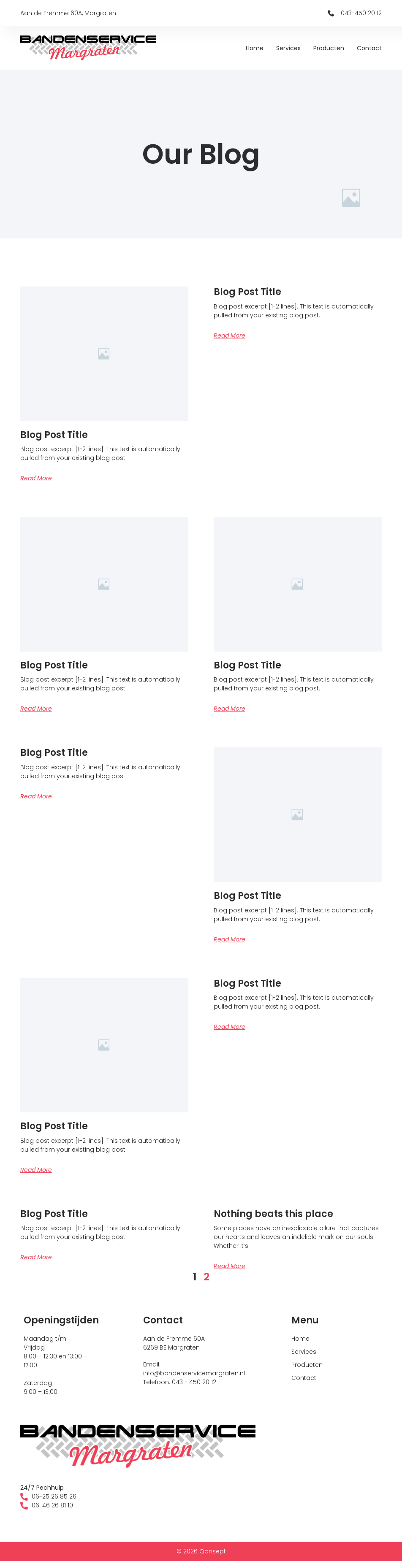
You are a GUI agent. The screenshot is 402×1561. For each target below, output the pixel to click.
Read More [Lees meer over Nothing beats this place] (229, 1266)
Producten (328, 48)
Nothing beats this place (273, 1213)
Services (288, 48)
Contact (369, 48)
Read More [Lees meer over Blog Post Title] (36, 478)
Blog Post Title (54, 434)
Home (254, 48)
